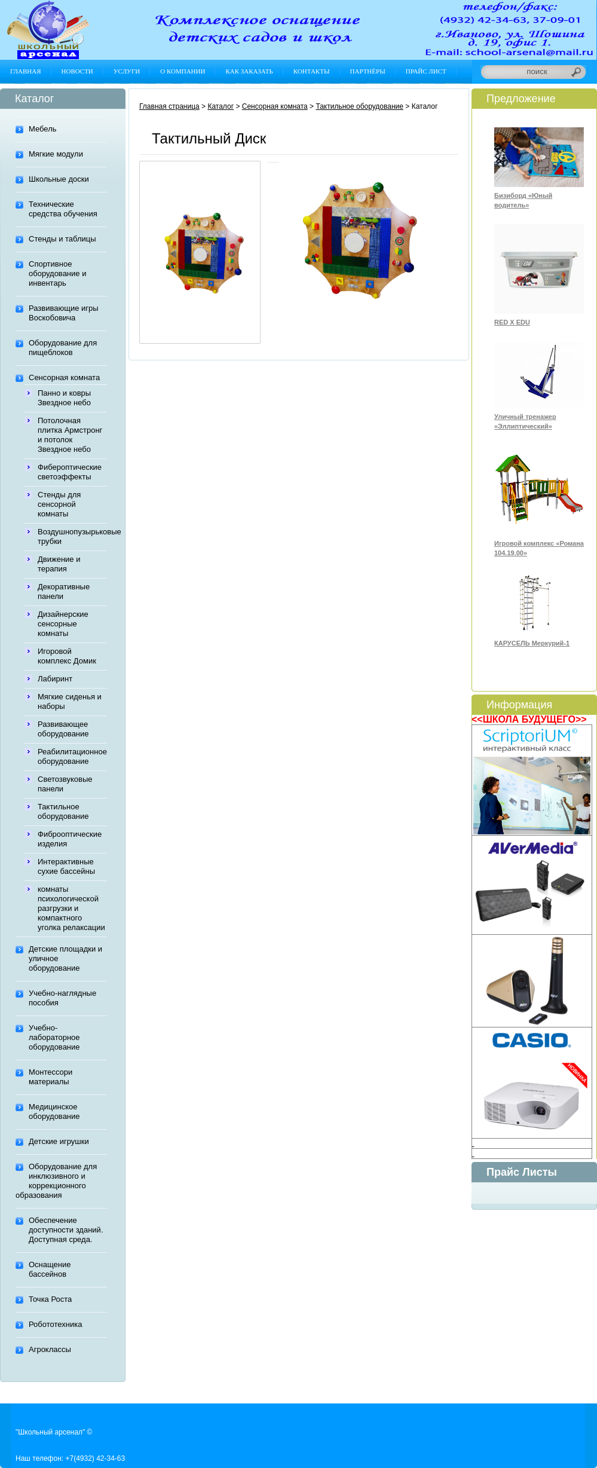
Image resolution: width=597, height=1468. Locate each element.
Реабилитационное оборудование (72, 756)
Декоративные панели (64, 591)
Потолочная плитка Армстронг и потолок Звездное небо (70, 435)
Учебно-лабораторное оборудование (54, 1037)
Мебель (43, 128)
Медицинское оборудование (54, 1111)
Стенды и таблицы (62, 238)
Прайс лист (426, 71)
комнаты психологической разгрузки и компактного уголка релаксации (71, 908)
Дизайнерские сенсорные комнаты (63, 624)
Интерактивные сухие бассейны (66, 866)
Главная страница (169, 106)
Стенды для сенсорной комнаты (59, 504)
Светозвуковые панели (65, 784)
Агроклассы (50, 1349)
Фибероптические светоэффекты (70, 472)
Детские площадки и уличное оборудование (65, 958)
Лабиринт (55, 678)
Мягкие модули (56, 153)
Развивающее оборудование (63, 729)
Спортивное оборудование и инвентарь (57, 273)
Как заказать (249, 71)
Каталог (220, 106)
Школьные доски (59, 179)
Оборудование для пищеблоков (63, 347)
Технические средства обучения (63, 209)
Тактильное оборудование (63, 811)
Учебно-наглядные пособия (62, 998)
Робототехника (55, 1324)
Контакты (311, 71)
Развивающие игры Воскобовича (64, 313)
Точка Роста (50, 1299)
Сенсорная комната (64, 377)
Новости (77, 71)
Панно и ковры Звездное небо (64, 398)
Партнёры (367, 71)
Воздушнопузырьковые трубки (72, 536)
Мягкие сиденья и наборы (70, 701)
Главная (25, 71)
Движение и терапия (59, 564)
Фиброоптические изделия (70, 839)
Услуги (127, 71)
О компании (182, 71)
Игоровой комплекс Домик (67, 656)
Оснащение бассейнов (50, 1269)
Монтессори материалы (50, 1077)
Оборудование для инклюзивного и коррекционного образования (56, 1181)
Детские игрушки (59, 1141)
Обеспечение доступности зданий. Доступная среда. (66, 1230)
